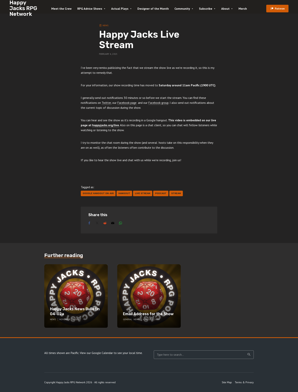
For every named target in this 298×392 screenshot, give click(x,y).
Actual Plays (119, 8)
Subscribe (205, 8)
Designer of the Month (153, 8)
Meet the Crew (61, 8)
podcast (160, 193)
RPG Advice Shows (89, 8)
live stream (142, 193)
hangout (124, 193)
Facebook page (126, 103)
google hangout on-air (98, 193)
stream (176, 193)
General (127, 319)
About (225, 8)
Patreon (280, 8)
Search (249, 354)
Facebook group (158, 103)
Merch (243, 8)
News (106, 25)
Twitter (106, 103)
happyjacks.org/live (105, 125)
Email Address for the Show (148, 314)
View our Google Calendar (96, 353)
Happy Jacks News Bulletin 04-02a (75, 311)
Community (182, 8)
